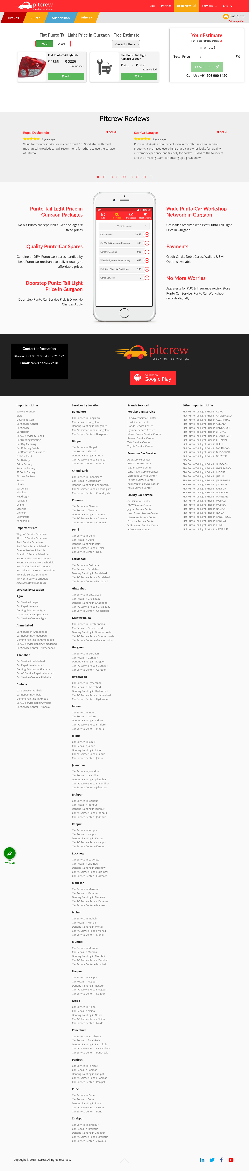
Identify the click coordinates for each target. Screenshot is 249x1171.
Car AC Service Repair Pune (88, 1107)
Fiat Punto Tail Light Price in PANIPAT (204, 521)
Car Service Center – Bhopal (88, 463)
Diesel (62, 43)
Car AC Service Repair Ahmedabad (37, 644)
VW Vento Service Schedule (32, 578)
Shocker (21, 492)
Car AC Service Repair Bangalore (91, 430)
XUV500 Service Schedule (31, 582)
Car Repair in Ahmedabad (32, 635)
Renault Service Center (140, 438)
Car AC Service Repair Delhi (88, 548)
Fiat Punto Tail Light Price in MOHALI (204, 500)
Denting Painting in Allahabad (34, 669)
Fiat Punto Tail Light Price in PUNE (203, 525)
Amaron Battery (26, 468)
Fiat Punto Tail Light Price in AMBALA (204, 423)
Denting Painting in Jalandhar (89, 779)
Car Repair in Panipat (84, 1070)
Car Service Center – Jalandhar (89, 787)
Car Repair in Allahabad (30, 665)
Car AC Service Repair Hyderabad (91, 695)
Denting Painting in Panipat (88, 1074)
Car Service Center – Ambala (33, 707)
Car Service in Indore (84, 712)
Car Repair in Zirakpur (85, 1129)
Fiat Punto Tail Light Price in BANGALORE (207, 428)
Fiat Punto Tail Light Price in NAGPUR (204, 509)
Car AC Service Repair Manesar (90, 901)
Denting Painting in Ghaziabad (90, 602)
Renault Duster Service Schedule (36, 570)
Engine (21, 504)
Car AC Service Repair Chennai (90, 518)
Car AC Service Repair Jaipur (88, 754)
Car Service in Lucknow (85, 859)
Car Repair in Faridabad (86, 569)
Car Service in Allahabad (31, 661)
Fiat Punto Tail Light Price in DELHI (203, 444)
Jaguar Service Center (140, 467)
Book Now (186, 6)
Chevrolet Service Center (141, 418)
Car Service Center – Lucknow (89, 876)
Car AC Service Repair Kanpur (89, 842)
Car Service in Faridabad (86, 565)
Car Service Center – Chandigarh (91, 493)
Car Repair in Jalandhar (85, 775)
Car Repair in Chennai (84, 510)
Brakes (21, 480)
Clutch (20, 484)
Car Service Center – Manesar (89, 905)
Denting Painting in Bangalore (89, 426)
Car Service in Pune (83, 1095)
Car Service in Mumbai (85, 948)
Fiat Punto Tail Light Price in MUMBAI (204, 504)
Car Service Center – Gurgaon (89, 669)
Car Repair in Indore (84, 716)
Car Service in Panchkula (86, 1036)
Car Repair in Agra (27, 606)
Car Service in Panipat (84, 1065)
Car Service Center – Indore (88, 728)
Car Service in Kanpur (84, 830)
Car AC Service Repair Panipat (89, 1078)
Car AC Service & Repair (30, 436)
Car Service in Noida (84, 1007)
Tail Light (22, 500)
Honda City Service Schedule (33, 566)
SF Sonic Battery (26, 472)
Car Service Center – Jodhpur (89, 817)
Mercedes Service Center (142, 475)
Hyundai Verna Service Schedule (35, 562)
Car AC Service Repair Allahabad (35, 673)
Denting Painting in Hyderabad (90, 691)
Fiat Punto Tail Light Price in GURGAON (206, 464)
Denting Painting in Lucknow (88, 867)
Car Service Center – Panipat (88, 1082)
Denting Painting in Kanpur (88, 838)
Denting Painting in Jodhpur (88, 808)
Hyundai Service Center (141, 430)
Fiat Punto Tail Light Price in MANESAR (205, 496)
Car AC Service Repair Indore (89, 724)
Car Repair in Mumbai (84, 952)
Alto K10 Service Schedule (32, 538)
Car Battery (23, 460)
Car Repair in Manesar (85, 893)
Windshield (23, 521)
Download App (25, 419)
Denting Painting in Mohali (87, 926)
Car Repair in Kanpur (84, 834)
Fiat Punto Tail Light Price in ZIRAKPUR (205, 529)
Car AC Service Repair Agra (32, 614)
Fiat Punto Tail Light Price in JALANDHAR (206, 480)
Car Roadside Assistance (31, 452)
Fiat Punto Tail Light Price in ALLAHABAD (206, 419)
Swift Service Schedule (30, 542)
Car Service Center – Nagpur (88, 993)
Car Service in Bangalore (86, 418)
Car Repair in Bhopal (84, 451)
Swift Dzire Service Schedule (33, 546)
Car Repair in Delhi (83, 539)
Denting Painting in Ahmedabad (35, 639)
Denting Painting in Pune (86, 1103)
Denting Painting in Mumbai (88, 956)
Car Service (23, 428)
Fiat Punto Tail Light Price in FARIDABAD (206, 448)
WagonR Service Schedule (32, 534)
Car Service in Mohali (84, 918)
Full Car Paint (24, 456)
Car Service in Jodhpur (85, 801)
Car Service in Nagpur (84, 977)
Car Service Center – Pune (87, 1111)
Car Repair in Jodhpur (84, 804)
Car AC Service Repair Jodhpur (89, 813)
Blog (152, 6)
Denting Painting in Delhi (86, 544)
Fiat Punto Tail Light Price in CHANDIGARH (207, 436)
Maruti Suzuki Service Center (144, 434)
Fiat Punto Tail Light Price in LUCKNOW (206, 492)
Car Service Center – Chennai (89, 522)
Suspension (23, 488)
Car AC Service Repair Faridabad (91, 577)
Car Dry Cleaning (26, 444)
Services (209, 6)
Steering (21, 509)
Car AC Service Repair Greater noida (93, 636)
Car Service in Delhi (83, 535)
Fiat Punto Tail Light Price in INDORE (204, 472)
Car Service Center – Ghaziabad (90, 610)
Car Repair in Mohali (84, 922)
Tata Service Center (138, 442)
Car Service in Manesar (85, 889)
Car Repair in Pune (83, 1099)
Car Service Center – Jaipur (87, 758)
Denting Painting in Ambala (32, 698)
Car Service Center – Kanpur (88, 846)
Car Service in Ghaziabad (86, 594)
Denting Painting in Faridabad (89, 573)
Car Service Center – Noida (87, 1023)
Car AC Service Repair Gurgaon (90, 665)
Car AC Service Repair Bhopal (89, 459)
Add (66, 76)
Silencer (21, 512)
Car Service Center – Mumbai (89, 964)
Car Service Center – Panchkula (90, 1052)
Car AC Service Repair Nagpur (89, 989)
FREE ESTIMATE (10, 861)
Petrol (44, 43)
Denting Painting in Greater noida (91, 632)
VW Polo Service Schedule (32, 574)
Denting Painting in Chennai (88, 514)
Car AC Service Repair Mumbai (90, 960)
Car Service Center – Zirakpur (89, 1141)
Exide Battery (24, 464)
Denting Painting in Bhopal (87, 455)
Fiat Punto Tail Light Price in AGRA (203, 411)
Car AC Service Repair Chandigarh (91, 489)
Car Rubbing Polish (28, 448)
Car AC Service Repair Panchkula (91, 1048)
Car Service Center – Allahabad (35, 677)
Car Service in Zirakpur (85, 1124)
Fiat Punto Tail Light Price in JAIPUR (203, 476)
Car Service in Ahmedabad (32, 631)
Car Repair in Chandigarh (86, 480)
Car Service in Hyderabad (87, 683)
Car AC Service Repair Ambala (34, 702)
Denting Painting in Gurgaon (88, 661)
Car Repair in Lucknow (85, 863)
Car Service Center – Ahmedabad (36, 648)
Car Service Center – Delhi (87, 551)
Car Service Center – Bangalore (90, 434)
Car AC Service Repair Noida (88, 1019)
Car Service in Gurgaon (85, 653)
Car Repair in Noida (83, 1011)
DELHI (113, 132)
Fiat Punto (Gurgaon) (206, 40)
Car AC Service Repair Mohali (89, 930)
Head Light (23, 496)
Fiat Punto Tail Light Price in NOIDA (203, 512)
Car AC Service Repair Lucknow (90, 872)
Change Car (236, 21)
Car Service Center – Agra (31, 618)
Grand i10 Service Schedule (32, 554)
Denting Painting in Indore (87, 720)
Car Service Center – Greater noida (92, 640)
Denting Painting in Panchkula (89, 1044)
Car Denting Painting (29, 440)
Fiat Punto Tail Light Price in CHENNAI (205, 440)
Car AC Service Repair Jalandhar (90, 783)
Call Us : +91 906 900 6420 (206, 75)
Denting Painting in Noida (87, 1015)
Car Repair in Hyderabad (86, 687)
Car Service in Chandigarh (87, 477)
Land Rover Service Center (142, 471)
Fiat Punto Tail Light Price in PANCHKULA (207, 516)
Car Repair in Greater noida (88, 628)
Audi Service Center (138, 459)
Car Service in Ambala (29, 690)
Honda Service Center (140, 426)
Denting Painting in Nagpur (88, 985)
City (227, 6)
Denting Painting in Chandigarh (90, 485)
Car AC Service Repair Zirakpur (90, 1137)
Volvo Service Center (139, 487)
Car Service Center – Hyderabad (90, 699)
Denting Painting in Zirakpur (88, 1132)
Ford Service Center (138, 422)
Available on (152, 377)
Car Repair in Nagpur (84, 981)
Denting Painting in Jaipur (87, 750)
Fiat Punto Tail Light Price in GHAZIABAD (206, 452)
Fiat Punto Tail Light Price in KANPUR (204, 488)
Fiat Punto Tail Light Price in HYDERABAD (207, 468)
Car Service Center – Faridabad (90, 581)
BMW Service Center (139, 463)
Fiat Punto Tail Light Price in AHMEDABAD (207, 415)
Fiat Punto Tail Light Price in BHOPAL (204, 431)
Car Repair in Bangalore (86, 422)
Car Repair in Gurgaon (85, 657)
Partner (166, 6)
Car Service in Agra (28, 602)
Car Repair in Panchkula (86, 1040)
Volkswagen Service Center (143, 483)
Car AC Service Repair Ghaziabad (91, 606)
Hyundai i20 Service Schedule (34, 558)
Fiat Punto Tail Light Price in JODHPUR (205, 484)
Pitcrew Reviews (124, 118)
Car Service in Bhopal (84, 447)
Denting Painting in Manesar (88, 897)
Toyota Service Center (140, 446)
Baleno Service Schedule (31, 550)
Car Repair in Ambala (29, 694)
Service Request (26, 411)
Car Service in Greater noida (88, 624)
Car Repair (23, 431)
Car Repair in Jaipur (83, 746)
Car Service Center (27, 423)
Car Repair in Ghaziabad (86, 598)
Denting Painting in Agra (31, 610)
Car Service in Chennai (85, 506)
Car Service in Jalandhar (86, 771)
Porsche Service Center (140, 480)
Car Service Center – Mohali (88, 934)
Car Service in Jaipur (83, 742)
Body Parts (23, 516)
